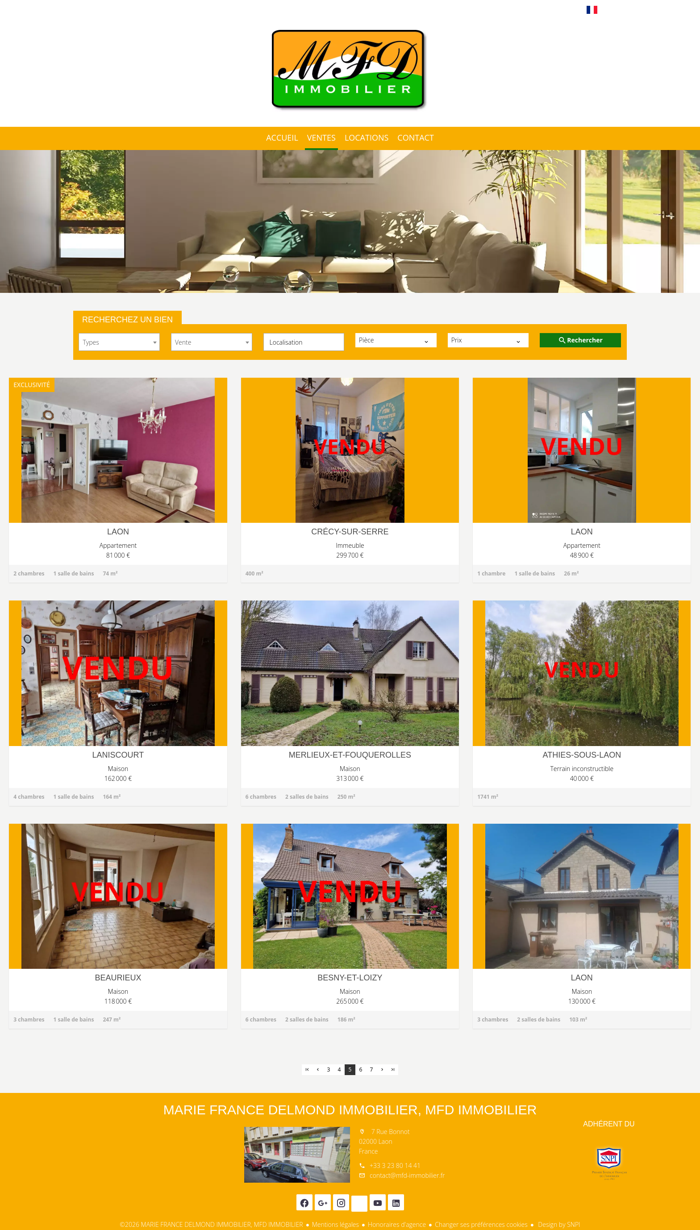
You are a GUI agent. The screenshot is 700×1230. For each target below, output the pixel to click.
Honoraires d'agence (397, 1224)
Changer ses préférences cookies (481, 1224)
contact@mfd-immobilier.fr (407, 1175)
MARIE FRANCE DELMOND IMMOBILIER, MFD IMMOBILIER (350, 1109)
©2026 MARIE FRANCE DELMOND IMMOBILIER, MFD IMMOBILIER (211, 1224)
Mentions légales (335, 1224)
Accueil (350, 71)
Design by (558, 1224)
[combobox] (119, 342)
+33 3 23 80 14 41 (395, 1165)
